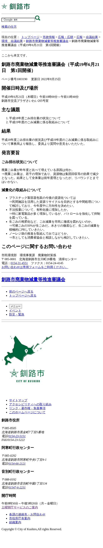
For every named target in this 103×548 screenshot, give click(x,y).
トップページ (30, 37)
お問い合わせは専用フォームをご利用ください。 (35, 267)
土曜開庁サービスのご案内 (20, 507)
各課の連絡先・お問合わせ (27, 514)
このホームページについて (27, 412)
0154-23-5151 (17, 436)
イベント (15, 310)
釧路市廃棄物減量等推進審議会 (47, 41)
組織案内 (15, 522)
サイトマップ (18, 400)
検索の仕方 (9, 26)
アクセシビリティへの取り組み (30, 404)
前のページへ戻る (21, 291)
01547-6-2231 (17, 487)
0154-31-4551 (19, 263)
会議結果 (92, 37)
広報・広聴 (65, 37)
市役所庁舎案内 (19, 518)
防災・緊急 (16, 314)
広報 (79, 37)
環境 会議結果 (12, 41)
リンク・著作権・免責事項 (27, 408)
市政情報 (49, 37)
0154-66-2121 (17, 463)
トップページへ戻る (22, 295)
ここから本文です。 (15, 55)
